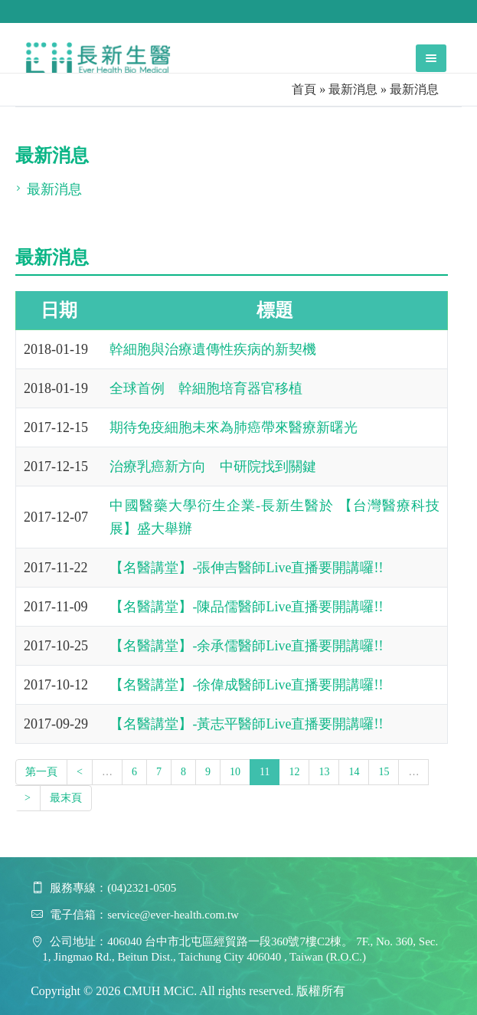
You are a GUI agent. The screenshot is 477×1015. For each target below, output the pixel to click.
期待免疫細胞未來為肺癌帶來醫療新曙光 (233, 427)
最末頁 (66, 798)
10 (235, 772)
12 (294, 772)
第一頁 (41, 772)
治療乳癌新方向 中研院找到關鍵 (212, 466)
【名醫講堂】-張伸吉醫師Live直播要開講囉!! (246, 567)
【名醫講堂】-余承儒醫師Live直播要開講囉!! (246, 645)
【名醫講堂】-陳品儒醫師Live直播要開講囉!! (246, 606)
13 (324, 772)
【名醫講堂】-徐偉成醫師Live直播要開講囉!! (246, 684)
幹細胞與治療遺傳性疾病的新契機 (212, 349)
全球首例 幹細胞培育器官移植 (205, 388)
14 (353, 772)
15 (383, 772)
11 (265, 772)
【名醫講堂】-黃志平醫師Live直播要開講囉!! (246, 724)
